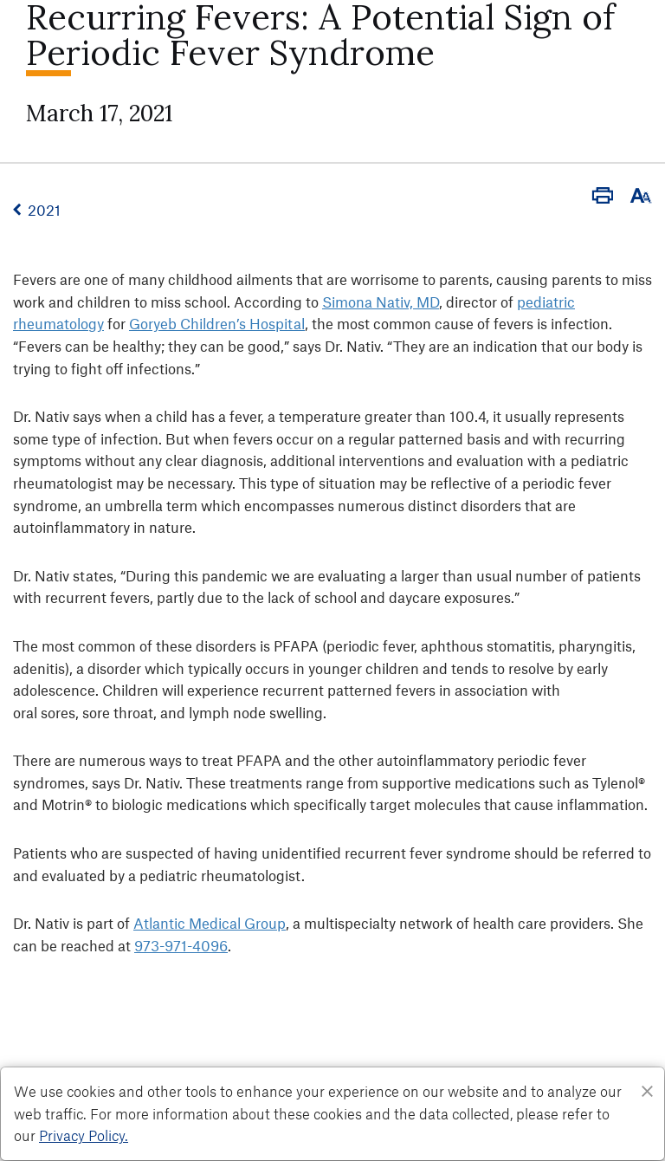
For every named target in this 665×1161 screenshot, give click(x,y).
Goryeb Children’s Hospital (217, 323)
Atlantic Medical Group (209, 922)
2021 (44, 209)
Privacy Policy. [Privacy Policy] (83, 1135)
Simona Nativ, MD (380, 301)
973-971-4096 (181, 945)
